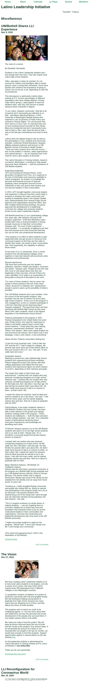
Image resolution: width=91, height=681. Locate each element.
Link (37, 544)
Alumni (68, 2)
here (14, 637)
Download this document (15, 654)
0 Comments (44, 544)
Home (8, 2)
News (23, 2)
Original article (11, 539)
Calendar (38, 2)
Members (83, 2)
